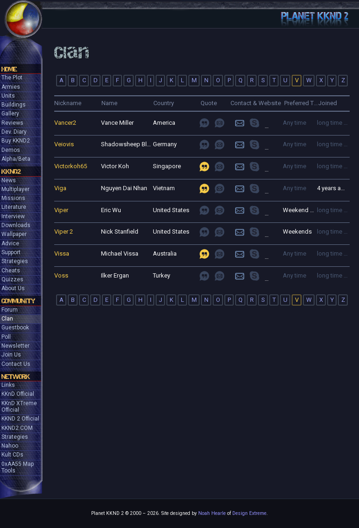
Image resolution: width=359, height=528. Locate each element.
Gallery (10, 113)
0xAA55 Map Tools (17, 467)
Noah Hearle (212, 513)
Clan (7, 318)
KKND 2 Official (20, 418)
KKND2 (11, 171)
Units (8, 96)
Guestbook (15, 327)
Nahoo (9, 445)
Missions (13, 198)
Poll (6, 337)
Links (8, 385)
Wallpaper (14, 234)
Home (9, 69)
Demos (10, 150)
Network (15, 376)
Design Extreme (249, 513)
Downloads (15, 225)
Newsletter (15, 345)
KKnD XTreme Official (19, 406)
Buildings (13, 104)
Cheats (10, 270)
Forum (9, 310)
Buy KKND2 (15, 140)
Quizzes (12, 279)
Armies (10, 87)
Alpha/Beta (15, 159)
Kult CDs (12, 454)
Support (11, 252)
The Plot (11, 77)
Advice (10, 243)
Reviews (12, 123)
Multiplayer (15, 189)
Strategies (14, 261)
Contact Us (15, 364)
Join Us (11, 354)
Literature (13, 207)
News (8, 180)
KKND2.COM (17, 428)
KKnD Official (17, 394)
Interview (13, 216)
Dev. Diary (14, 131)
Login (239, 122)
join (261, 122)
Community (18, 301)
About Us (13, 288)
